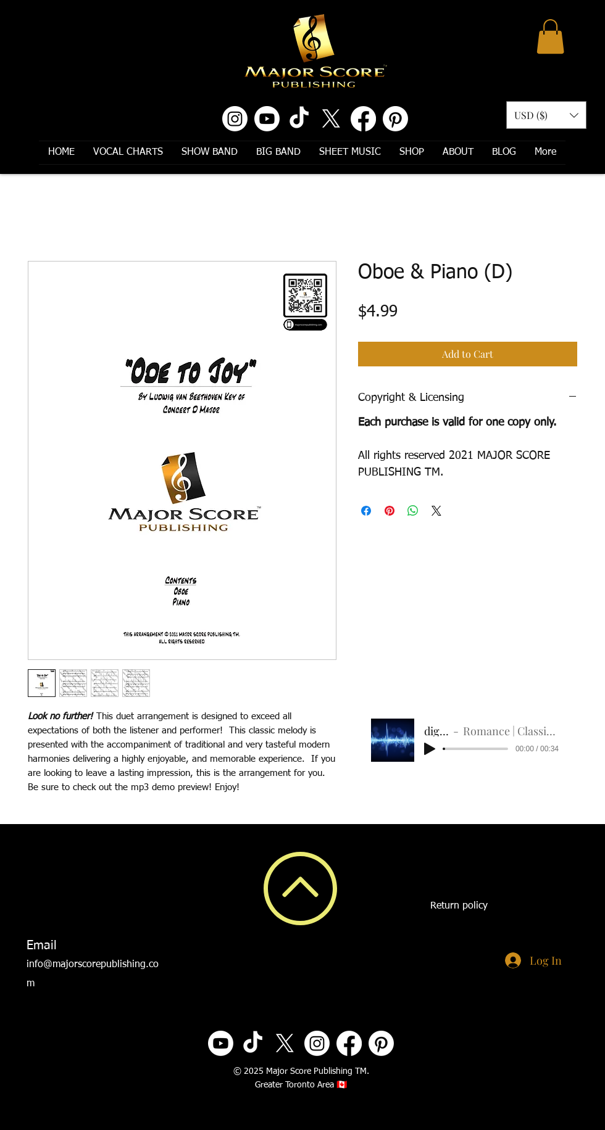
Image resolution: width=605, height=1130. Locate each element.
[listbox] (546, 115)
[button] (550, 36)
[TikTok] (299, 118)
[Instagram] (235, 118)
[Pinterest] (395, 118)
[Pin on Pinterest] (389, 510)
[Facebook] (363, 118)
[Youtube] (267, 118)
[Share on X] (436, 510)
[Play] (429, 749)
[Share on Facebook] (366, 510)
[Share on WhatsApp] (413, 510)
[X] (331, 118)
